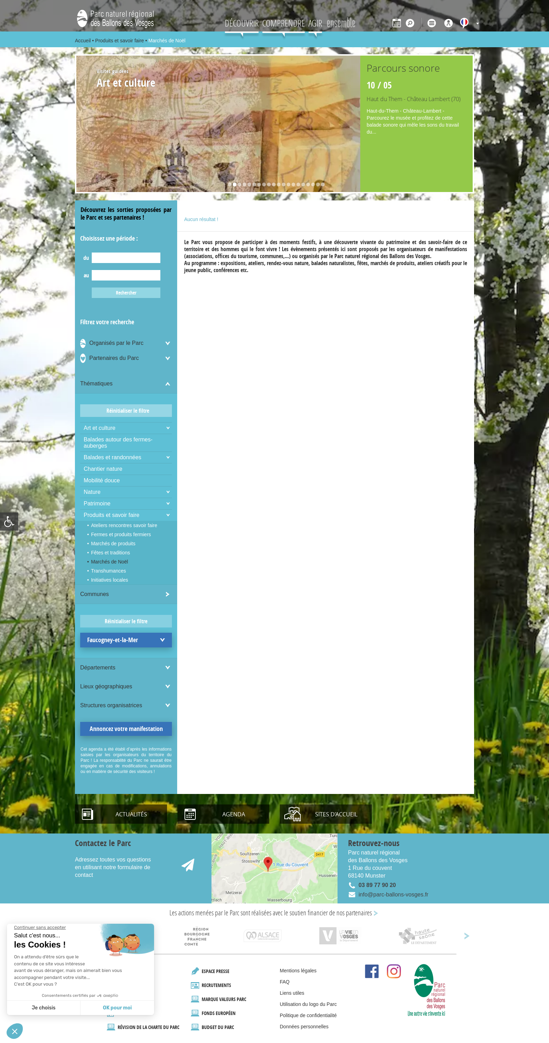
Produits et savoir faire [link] (119, 40)
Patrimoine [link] (97, 503)
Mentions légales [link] (298, 970)
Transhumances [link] (108, 571)
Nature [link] (92, 492)
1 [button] (228, 185)
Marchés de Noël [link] (109, 562)
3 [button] (237, 185)
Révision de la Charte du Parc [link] (148, 1027)
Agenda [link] (233, 814)
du (86, 258)
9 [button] (267, 185)
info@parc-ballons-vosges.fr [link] (393, 894)
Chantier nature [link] (103, 469)
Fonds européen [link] (219, 1013)
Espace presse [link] (215, 971)
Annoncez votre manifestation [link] (126, 728)
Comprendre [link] (283, 23)
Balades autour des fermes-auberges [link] (118, 443)
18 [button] (311, 185)
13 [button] (287, 185)
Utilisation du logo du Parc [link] (308, 1004)
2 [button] (233, 185)
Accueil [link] (83, 40)
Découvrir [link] (242, 23)
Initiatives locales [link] (109, 580)
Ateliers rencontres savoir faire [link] (124, 525)
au (86, 275)
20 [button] (321, 185)
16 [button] (301, 185)
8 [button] (262, 185)
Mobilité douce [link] (102, 480)
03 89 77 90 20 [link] (377, 885)
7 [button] (257, 185)
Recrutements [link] (216, 985)
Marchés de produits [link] (113, 543)
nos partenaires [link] (354, 912)
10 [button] (272, 185)
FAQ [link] (285, 982)
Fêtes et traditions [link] (110, 552)
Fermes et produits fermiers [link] (121, 534)
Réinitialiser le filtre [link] (127, 410)
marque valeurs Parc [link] (224, 999)
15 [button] (296, 185)
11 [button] (277, 185)
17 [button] (306, 185)
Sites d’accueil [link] (336, 814)
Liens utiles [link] (292, 993)
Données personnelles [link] (304, 1026)
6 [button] (252, 185)
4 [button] (242, 185)
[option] (274, 124)
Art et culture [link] (100, 428)
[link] (9, 521)
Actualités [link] (131, 814)
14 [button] (291, 185)
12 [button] (282, 185)
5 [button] (247, 185)
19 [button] (316, 185)
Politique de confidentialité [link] (308, 1015)
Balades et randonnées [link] (112, 457)
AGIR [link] (315, 23)
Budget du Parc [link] (218, 1027)
